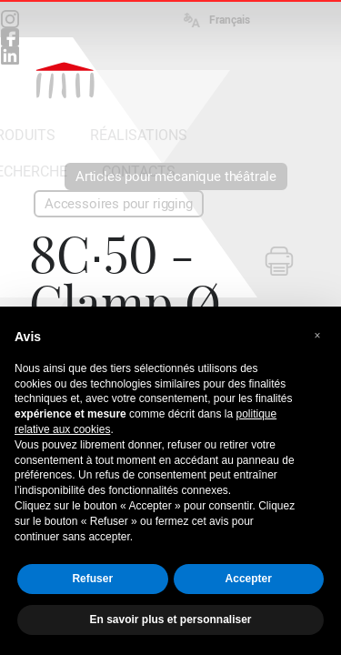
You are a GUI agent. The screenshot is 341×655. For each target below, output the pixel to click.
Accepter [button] (249, 578)
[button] (317, 335)
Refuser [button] (92, 578)
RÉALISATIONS (138, 135)
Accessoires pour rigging (119, 204)
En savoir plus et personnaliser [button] (170, 619)
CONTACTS (139, 171)
